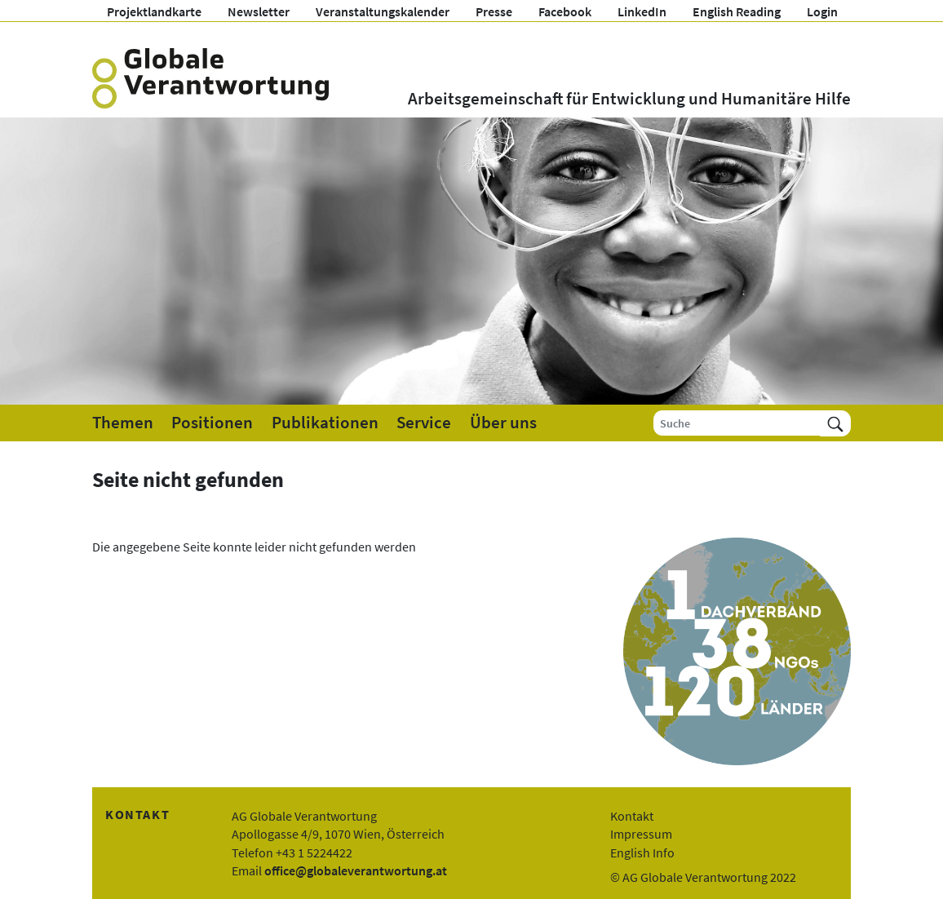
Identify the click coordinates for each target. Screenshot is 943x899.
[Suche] (737, 423)
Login (822, 11)
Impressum (641, 834)
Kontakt (631, 816)
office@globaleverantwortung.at (355, 870)
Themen (122, 422)
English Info (642, 852)
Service (423, 422)
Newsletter (259, 11)
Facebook (564, 11)
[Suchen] (835, 423)
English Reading (737, 11)
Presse (494, 11)
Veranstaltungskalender (382, 11)
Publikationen (325, 422)
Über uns (503, 422)
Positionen (212, 422)
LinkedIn (642, 11)
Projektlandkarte (154, 11)
